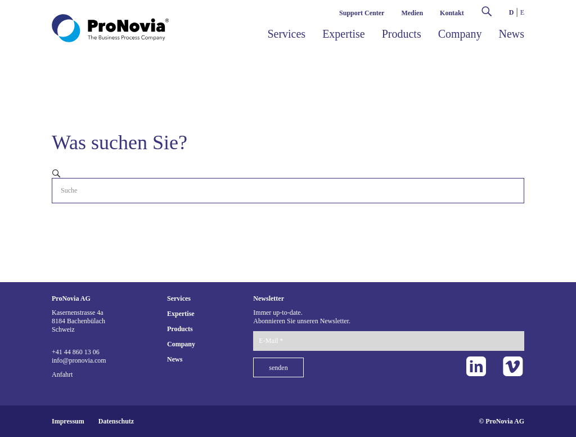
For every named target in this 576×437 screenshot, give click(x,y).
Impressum (68, 421)
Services (286, 34)
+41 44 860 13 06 (76, 352)
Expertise (343, 34)
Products (401, 34)
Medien (412, 13)
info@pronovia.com (79, 360)
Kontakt (452, 13)
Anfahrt (62, 374)
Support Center (361, 13)
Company (460, 34)
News (511, 34)
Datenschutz (116, 421)
